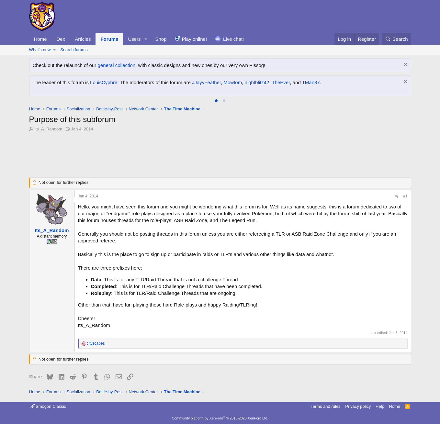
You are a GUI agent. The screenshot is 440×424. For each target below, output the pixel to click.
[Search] (396, 39)
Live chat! (233, 39)
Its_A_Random (48, 129)
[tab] (216, 101)
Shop (160, 39)
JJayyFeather (206, 82)
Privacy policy (358, 406)
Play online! (194, 39)
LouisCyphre (103, 82)
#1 (405, 196)
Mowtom (233, 82)
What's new (40, 49)
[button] (145, 39)
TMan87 (311, 82)
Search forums (74, 49)
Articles (83, 39)
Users (134, 39)
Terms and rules (325, 406)
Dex (61, 39)
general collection (116, 65)
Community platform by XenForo (220, 418)
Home (40, 39)
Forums (109, 39)
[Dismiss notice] (405, 65)
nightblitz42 (257, 82)
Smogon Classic (48, 406)
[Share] (396, 196)
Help (380, 406)
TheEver (281, 82)
